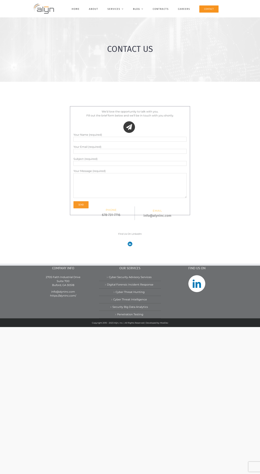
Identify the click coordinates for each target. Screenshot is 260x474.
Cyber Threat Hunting (130, 439)
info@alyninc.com (63, 438)
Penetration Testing (130, 461)
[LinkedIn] (196, 430)
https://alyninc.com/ (63, 442)
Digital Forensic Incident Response (130, 431)
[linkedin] (130, 242)
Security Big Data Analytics (130, 453)
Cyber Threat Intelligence (130, 446)
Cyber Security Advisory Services (130, 424)
